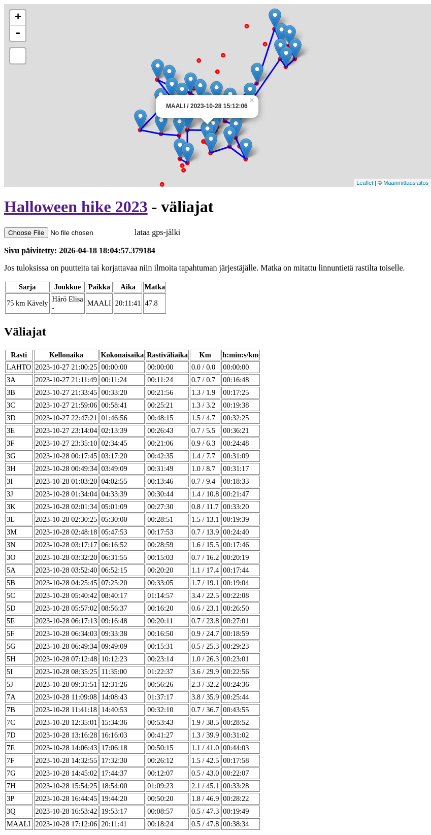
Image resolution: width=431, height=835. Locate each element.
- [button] (17, 33)
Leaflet (364, 183)
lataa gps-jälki (92, 232)
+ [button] (18, 17)
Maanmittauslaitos (405, 183)
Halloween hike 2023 (76, 206)
